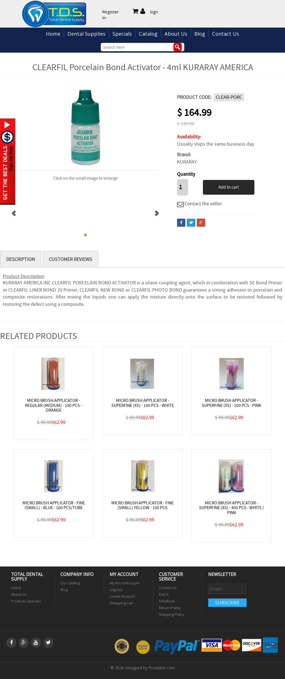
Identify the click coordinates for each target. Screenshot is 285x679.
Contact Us (225, 33)
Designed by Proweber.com (150, 667)
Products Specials (26, 601)
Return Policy (170, 607)
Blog (199, 33)
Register (110, 11)
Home (53, 33)
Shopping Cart (121, 603)
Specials (122, 33)
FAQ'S (164, 594)
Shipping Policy (171, 614)
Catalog (148, 33)
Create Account (122, 596)
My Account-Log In (124, 583)
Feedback (167, 601)
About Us (175, 33)
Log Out (116, 589)
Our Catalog (70, 583)
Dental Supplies (86, 33)
